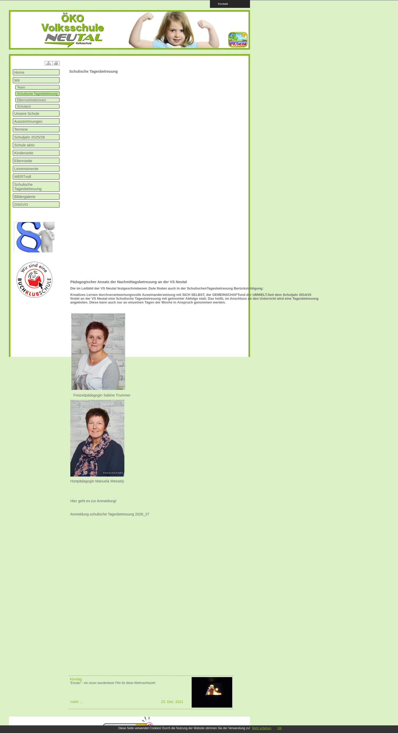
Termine (21, 129)
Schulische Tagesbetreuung (37, 94)
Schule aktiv (24, 145)
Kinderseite (23, 153)
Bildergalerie (24, 196)
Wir (17, 80)
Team (21, 87)
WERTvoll (22, 176)
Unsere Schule (26, 113)
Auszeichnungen (28, 121)
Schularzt (24, 106)
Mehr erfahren (261, 728)
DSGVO (21, 204)
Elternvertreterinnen (31, 100)
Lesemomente (26, 168)
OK (279, 728)
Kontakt (221, 3)
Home (19, 72)
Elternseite (23, 161)
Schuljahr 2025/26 (29, 137)
